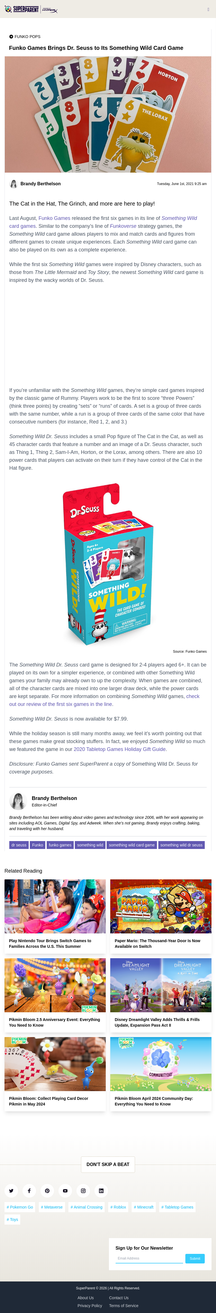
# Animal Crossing (86, 1207)
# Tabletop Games (177, 1207)
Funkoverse (123, 226)
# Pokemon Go (20, 1207)
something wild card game (132, 845)
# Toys (12, 1219)
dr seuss (19, 845)
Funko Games (54, 218)
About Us (86, 1298)
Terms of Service (123, 1305)
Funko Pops (27, 36)
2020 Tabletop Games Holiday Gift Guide (120, 749)
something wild (90, 845)
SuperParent (86, 1288)
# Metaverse (52, 1207)
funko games (60, 845)
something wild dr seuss (181, 845)
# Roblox (118, 1207)
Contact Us (119, 1298)
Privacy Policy (90, 1305)
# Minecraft (143, 1207)
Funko (37, 845)
